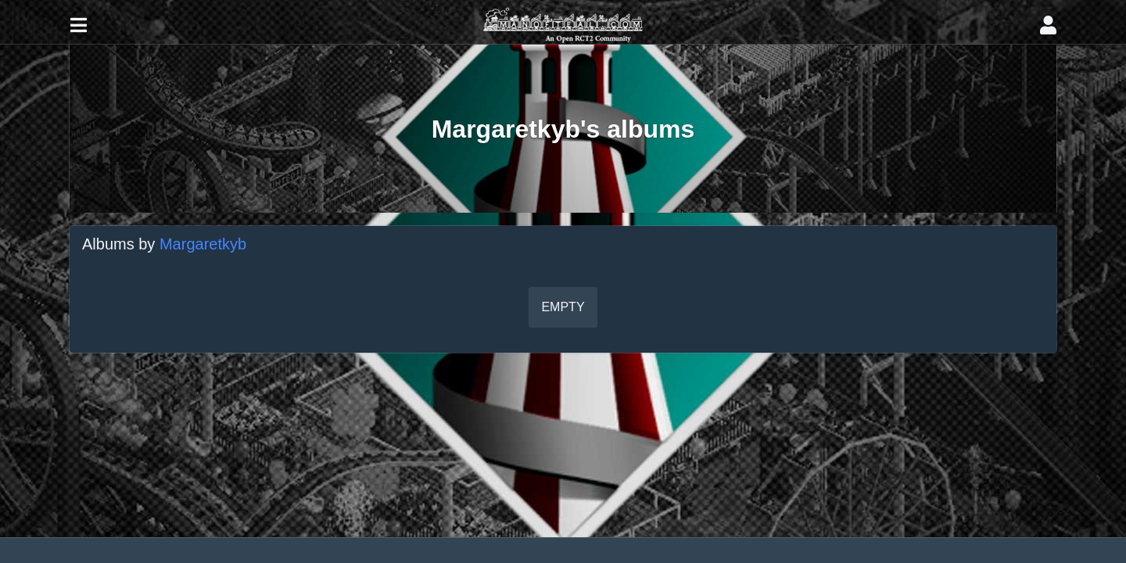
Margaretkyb (203, 244)
